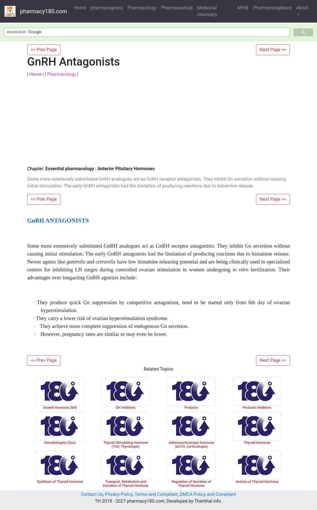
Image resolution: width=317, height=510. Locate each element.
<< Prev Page (44, 49)
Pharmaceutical (177, 7)
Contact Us (92, 494)
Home (80, 7)
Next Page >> (273, 49)
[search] (146, 32)
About (302, 7)
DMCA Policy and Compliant (208, 494)
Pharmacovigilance (272, 7)
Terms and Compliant (156, 494)
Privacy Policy (119, 494)
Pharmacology (142, 7)
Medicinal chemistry (207, 11)
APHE (243, 7)
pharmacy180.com (43, 11)
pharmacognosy (107, 7)
